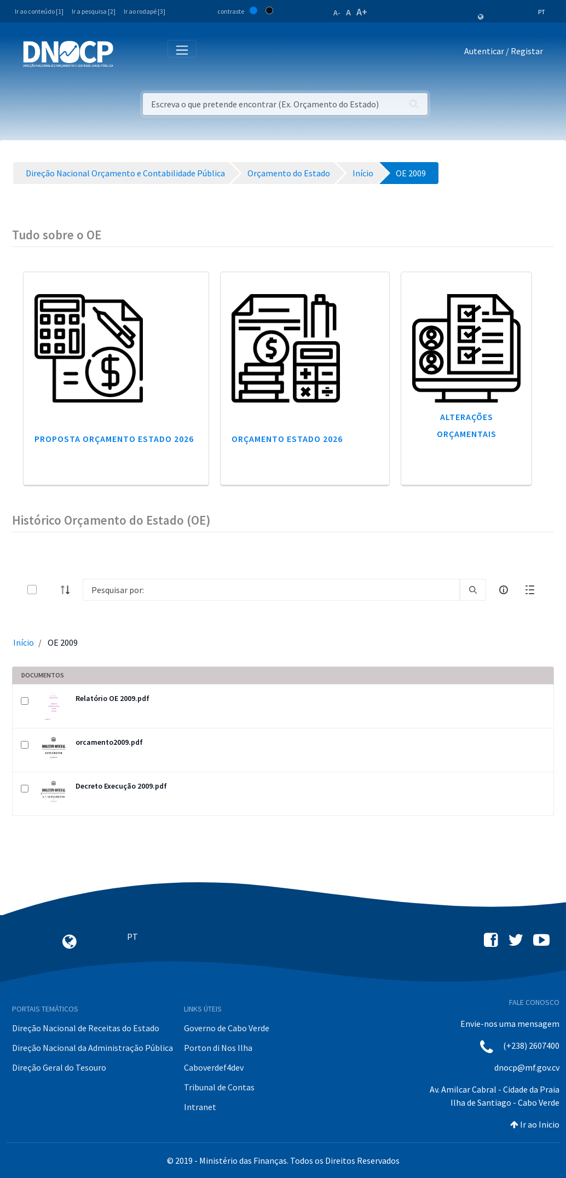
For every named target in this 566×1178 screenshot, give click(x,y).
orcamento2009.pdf (109, 742)
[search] (473, 590)
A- (336, 13)
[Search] (271, 590)
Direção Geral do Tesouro (59, 1067)
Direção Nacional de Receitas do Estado (85, 1027)
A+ (361, 11)
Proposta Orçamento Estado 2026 (114, 438)
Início (23, 642)
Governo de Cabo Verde (226, 1027)
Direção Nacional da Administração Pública (92, 1047)
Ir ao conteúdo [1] (39, 11)
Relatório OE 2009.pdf (112, 698)
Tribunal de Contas (219, 1087)
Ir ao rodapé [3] (144, 11)
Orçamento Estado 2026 (287, 438)
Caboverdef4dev (214, 1067)
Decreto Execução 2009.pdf (121, 786)
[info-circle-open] (503, 590)
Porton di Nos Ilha (218, 1047)
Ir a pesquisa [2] (93, 11)
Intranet (200, 1106)
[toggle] (49, 590)
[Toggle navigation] (127, 53)
